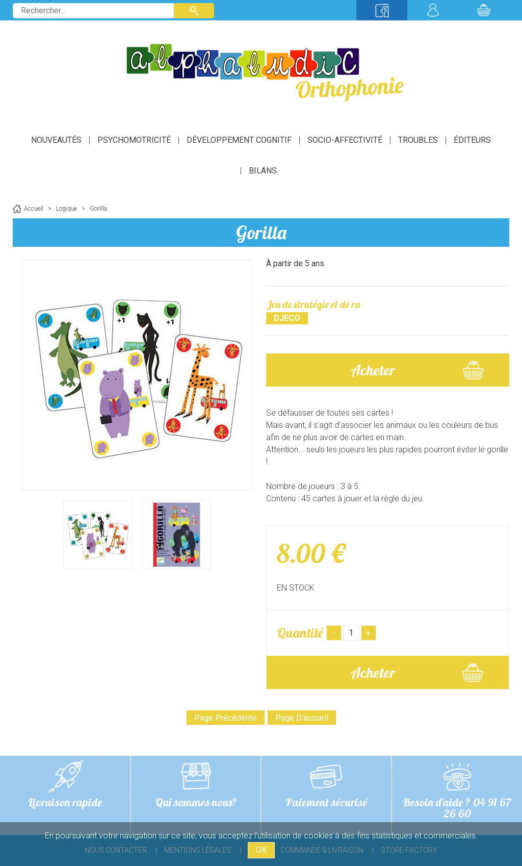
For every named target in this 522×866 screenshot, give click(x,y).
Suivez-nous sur (381, 10)
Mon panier (483, 10)
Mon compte (432, 10)
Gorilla (261, 232)
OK (261, 850)
